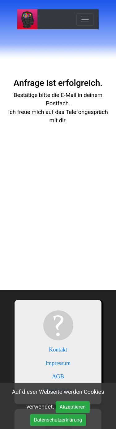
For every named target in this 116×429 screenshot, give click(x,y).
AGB (58, 376)
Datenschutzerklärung (58, 420)
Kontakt (58, 350)
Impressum (58, 363)
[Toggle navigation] (85, 19)
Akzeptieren (73, 407)
